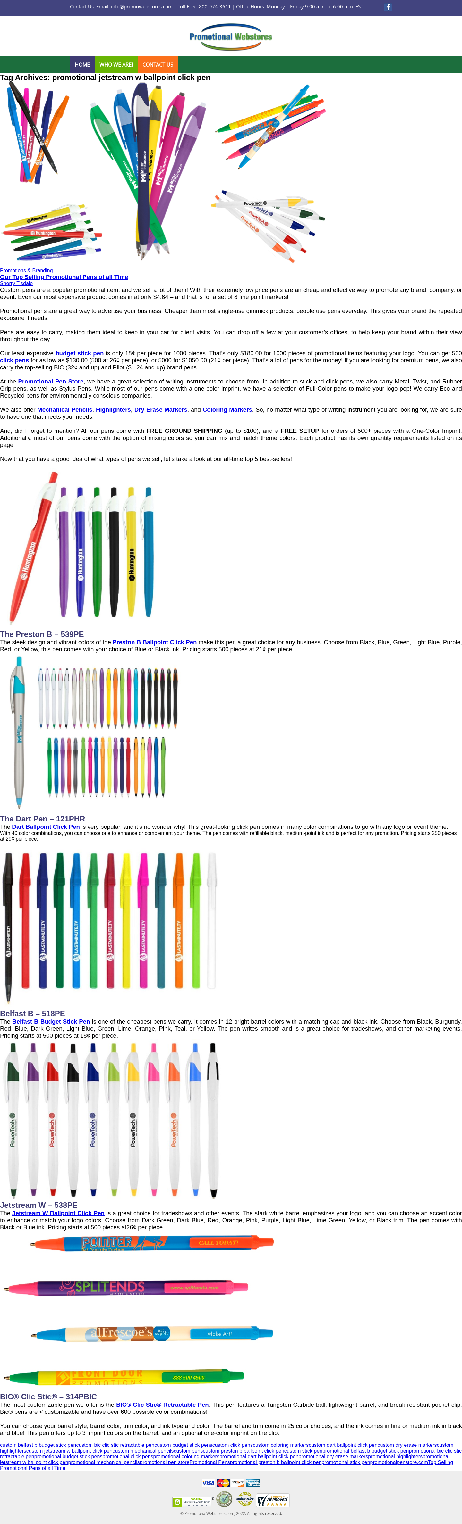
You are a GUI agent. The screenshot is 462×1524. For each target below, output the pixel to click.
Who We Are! (116, 64)
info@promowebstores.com (142, 6)
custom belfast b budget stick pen (38, 1445)
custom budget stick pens (183, 1445)
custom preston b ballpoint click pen (243, 1451)
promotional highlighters (395, 1456)
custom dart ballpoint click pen (343, 1445)
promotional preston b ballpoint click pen (276, 1462)
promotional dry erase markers (333, 1456)
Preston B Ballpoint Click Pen (155, 642)
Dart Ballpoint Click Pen (46, 826)
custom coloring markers (281, 1445)
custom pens (188, 1451)
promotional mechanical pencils (104, 1462)
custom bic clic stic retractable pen (115, 1445)
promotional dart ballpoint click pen (258, 1456)
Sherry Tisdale (16, 283)
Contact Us (157, 64)
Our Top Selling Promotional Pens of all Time (64, 277)
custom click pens (232, 1445)
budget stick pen (80, 353)
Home (82, 64)
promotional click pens (127, 1456)
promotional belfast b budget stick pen (365, 1451)
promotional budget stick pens (68, 1456)
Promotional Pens (210, 1462)
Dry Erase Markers (160, 409)
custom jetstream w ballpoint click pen (69, 1451)
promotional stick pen (345, 1462)
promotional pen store (165, 1462)
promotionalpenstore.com (399, 1462)
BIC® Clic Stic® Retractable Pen (161, 1404)
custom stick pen (303, 1451)
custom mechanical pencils (143, 1451)
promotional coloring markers (186, 1456)
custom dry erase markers (407, 1445)
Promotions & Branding (26, 270)
